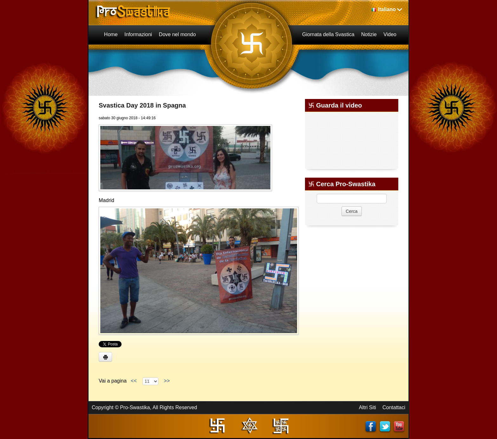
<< (133, 380)
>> (166, 380)
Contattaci (393, 407)
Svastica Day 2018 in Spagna (142, 105)
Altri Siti (367, 407)
